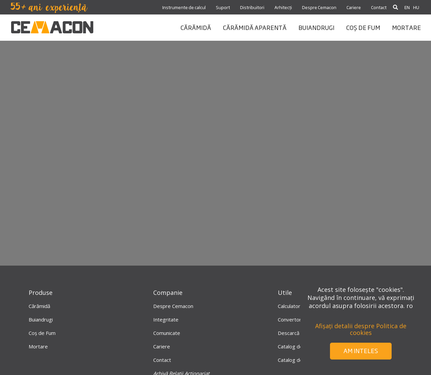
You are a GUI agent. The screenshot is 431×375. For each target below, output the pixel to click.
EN (407, 7)
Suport (223, 7)
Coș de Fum (42, 333)
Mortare (38, 346)
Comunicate (166, 333)
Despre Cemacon (319, 7)
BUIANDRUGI (316, 27)
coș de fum (363, 27)
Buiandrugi (41, 319)
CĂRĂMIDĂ (195, 27)
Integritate (165, 319)
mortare (406, 27)
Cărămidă (39, 306)
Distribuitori (252, 7)
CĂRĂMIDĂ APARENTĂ (255, 27)
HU (416, 7)
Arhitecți (283, 7)
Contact (379, 7)
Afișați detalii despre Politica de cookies (360, 329)
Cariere (353, 7)
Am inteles (360, 350)
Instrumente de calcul (184, 7)
